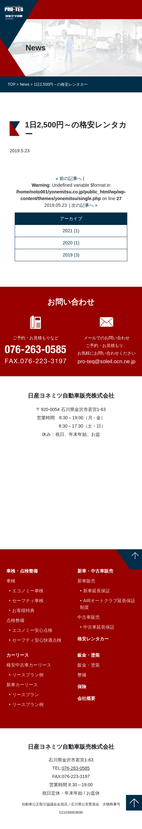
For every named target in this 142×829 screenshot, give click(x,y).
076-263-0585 (76, 768)
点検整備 (15, 620)
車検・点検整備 (22, 570)
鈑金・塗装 (88, 655)
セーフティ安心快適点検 (36, 640)
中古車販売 (88, 617)
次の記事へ (82, 205)
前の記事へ (70, 178)
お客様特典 (23, 610)
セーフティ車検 (27, 600)
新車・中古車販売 (95, 570)
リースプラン (25, 694)
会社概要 (86, 698)
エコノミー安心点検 (32, 630)
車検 (10, 580)
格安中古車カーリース (28, 664)
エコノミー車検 (27, 590)
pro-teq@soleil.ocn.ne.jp (106, 361)
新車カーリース (22, 684)
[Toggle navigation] (133, 9)
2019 (68, 254)
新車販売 (86, 580)
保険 (81, 686)
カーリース (17, 655)
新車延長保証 (96, 590)
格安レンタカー (93, 638)
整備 (81, 674)
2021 (68, 230)
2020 (68, 242)
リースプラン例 (27, 674)
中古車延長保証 (98, 627)
